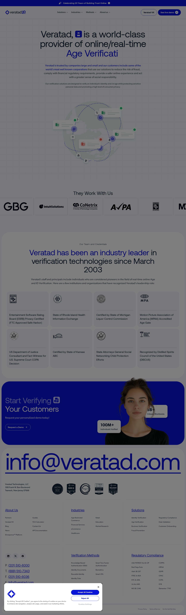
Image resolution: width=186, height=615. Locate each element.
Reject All (85, 598)
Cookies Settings (85, 604)
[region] (53, 597)
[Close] (98, 587)
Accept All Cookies (85, 592)
